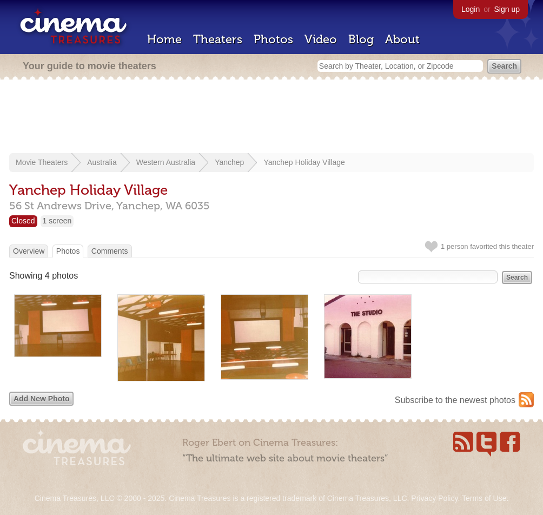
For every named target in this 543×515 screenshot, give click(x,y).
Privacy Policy (434, 498)
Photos (273, 39)
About (402, 39)
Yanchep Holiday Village (304, 162)
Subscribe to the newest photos (455, 400)
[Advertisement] (271, 117)
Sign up (507, 9)
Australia (101, 162)
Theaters (217, 39)
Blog (361, 39)
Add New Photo (41, 398)
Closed (23, 220)
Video (320, 39)
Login (470, 9)
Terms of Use (484, 498)
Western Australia (165, 162)
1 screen (57, 220)
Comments (109, 251)
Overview (28, 251)
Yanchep (229, 162)
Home (164, 39)
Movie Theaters (42, 162)
